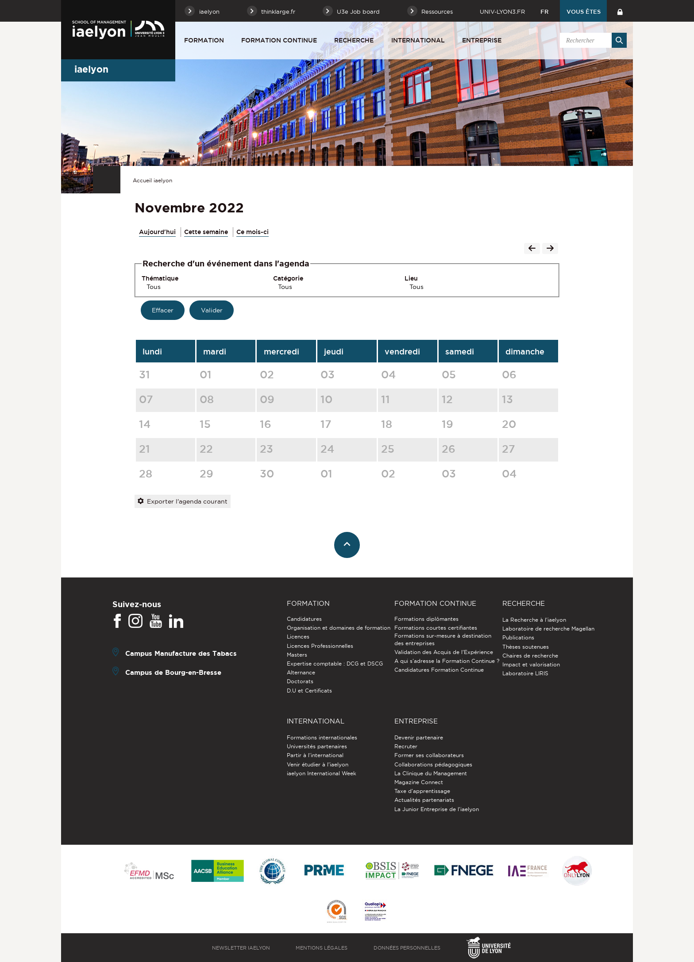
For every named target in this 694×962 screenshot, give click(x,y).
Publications (518, 637)
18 (386, 424)
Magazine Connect (418, 782)
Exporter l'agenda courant (182, 501)
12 (447, 399)
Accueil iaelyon (152, 180)
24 (327, 448)
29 (206, 473)
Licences (298, 636)
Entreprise (481, 40)
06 (509, 374)
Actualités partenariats (424, 800)
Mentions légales (321, 947)
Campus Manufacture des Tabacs (181, 653)
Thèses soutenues (525, 647)
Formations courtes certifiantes (435, 628)
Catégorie (288, 278)
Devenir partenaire (418, 737)
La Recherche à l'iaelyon (534, 620)
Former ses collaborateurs (429, 755)
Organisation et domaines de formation (338, 628)
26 (448, 448)
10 (326, 399)
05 (449, 374)
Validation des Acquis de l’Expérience (443, 652)
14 (144, 424)
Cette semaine (206, 231)
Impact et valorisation (531, 664)
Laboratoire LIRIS (525, 673)
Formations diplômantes (426, 619)
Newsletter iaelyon (241, 947)
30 (267, 473)
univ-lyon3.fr (502, 11)
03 (327, 374)
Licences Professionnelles (320, 646)
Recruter (405, 746)
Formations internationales (322, 737)
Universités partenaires (317, 746)
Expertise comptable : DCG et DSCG (335, 663)
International (418, 40)
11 (385, 399)
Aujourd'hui (157, 231)
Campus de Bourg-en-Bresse (173, 672)
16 (265, 424)
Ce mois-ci (252, 231)
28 (145, 473)
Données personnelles (407, 947)
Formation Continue (279, 40)
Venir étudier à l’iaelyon (317, 764)
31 (144, 374)
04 (388, 374)
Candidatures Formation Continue (439, 670)
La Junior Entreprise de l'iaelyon (436, 809)
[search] (592, 40)
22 (206, 448)
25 (387, 448)
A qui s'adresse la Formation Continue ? (446, 661)
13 (507, 399)
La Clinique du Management (430, 773)
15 (205, 424)
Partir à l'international (315, 755)
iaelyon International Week (321, 773)
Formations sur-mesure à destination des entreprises (442, 639)
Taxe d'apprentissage (422, 791)
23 (266, 448)
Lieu (411, 278)
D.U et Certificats (309, 690)
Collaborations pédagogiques (433, 764)
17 (326, 424)
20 (509, 424)
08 (207, 399)
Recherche (354, 40)
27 (508, 448)
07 (146, 399)
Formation (204, 40)
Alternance (301, 672)
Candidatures (304, 619)
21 (144, 448)
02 (267, 374)
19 (447, 424)
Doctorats (300, 681)
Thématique (160, 278)
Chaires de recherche (530, 655)
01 (206, 374)
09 (267, 399)
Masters (297, 655)
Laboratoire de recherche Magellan (548, 628)
